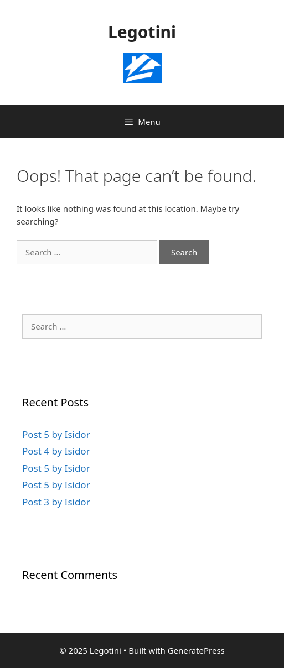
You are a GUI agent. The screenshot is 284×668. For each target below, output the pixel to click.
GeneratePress (196, 650)
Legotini (142, 31)
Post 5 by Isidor (56, 434)
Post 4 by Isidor (56, 451)
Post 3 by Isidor (56, 501)
